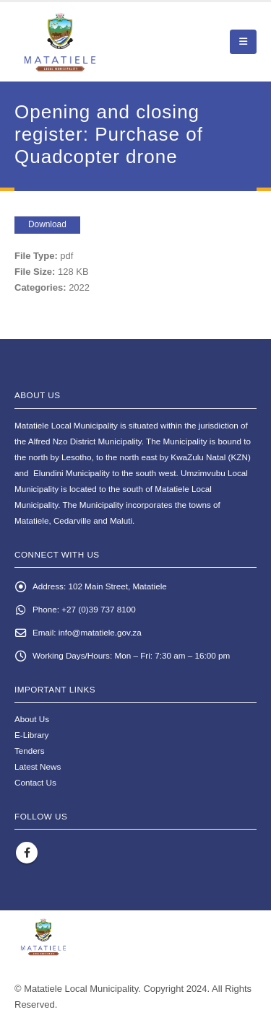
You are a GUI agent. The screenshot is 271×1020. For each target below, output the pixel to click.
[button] (243, 42)
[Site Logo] (94, 42)
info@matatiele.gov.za (100, 632)
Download (47, 224)
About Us (31, 719)
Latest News (37, 766)
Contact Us (35, 782)
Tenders (29, 750)
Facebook (27, 852)
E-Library (31, 734)
